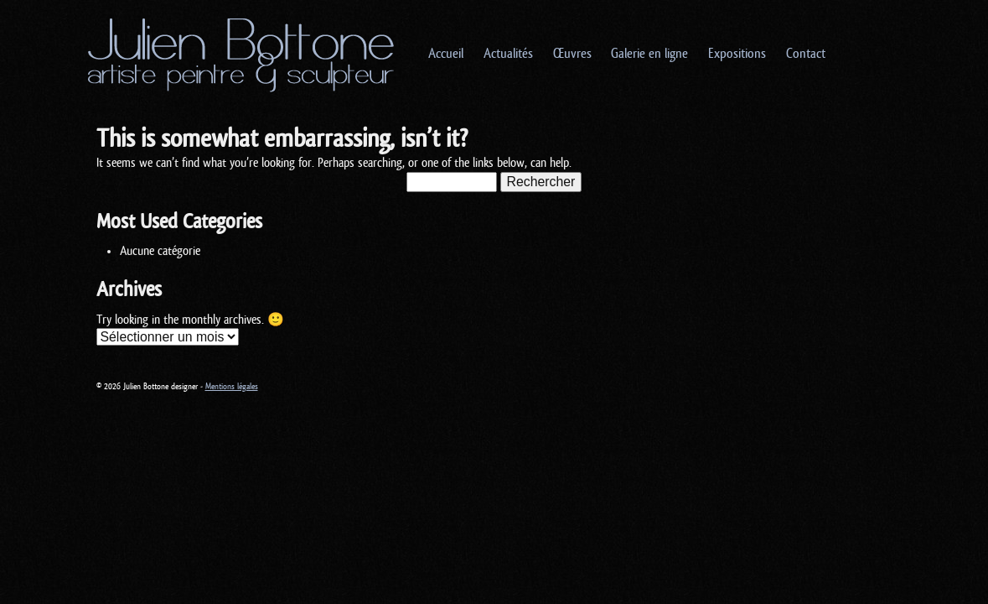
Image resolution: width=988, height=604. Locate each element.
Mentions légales (231, 387)
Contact (805, 53)
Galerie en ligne (649, 53)
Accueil (445, 53)
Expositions (737, 53)
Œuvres (572, 53)
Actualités (508, 53)
